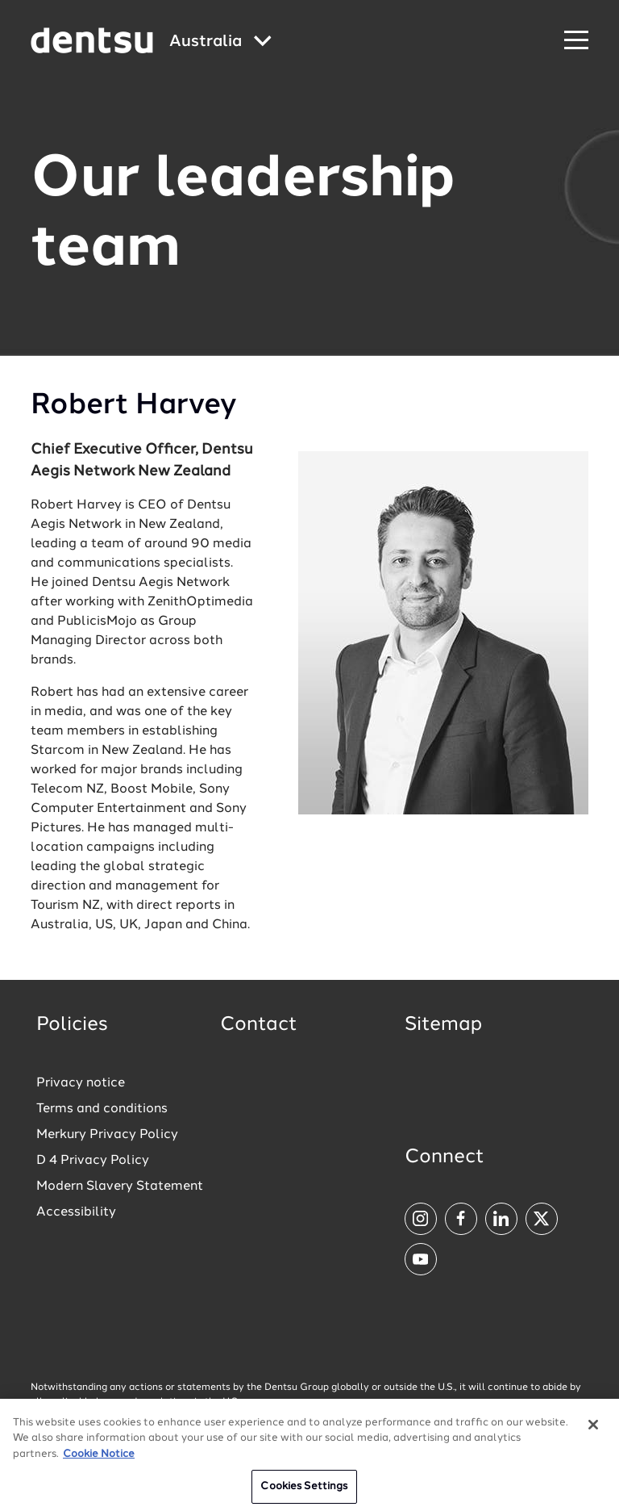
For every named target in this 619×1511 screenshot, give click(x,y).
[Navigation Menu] (576, 41)
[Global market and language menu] (220, 42)
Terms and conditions (102, 1109)
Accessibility (76, 1212)
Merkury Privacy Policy (107, 1134)
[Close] (593, 1428)
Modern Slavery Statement (119, 1186)
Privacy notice (80, 1083)
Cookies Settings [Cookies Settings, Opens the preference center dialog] (303, 1491)
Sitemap (443, 1025)
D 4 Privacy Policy (92, 1160)
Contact (258, 1025)
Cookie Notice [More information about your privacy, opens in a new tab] (99, 1458)
